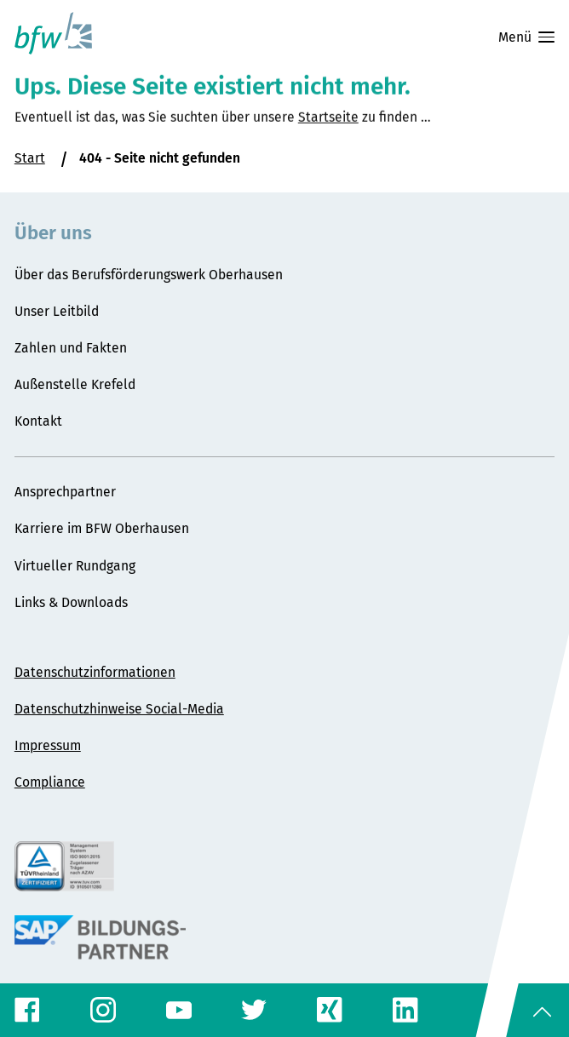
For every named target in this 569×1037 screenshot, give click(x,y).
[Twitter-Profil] (255, 1009)
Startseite (328, 133)
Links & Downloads (71, 602)
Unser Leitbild (56, 311)
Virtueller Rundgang (74, 566)
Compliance (49, 782)
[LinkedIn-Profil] (405, 1010)
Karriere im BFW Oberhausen (101, 528)
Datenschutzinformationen (94, 672)
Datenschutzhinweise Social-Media (119, 709)
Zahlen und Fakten (70, 348)
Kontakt (38, 421)
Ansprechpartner (65, 492)
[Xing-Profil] (330, 1010)
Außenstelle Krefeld (74, 384)
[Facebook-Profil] (27, 1010)
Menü (526, 37)
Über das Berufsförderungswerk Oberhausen (148, 274)
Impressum (47, 745)
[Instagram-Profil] (103, 1010)
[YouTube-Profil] (179, 1010)
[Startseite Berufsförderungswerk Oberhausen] (53, 33)
